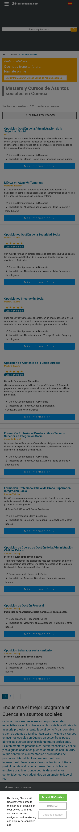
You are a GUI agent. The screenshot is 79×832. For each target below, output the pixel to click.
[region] (39, 811)
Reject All (52, 805)
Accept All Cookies (53, 797)
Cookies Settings (53, 814)
